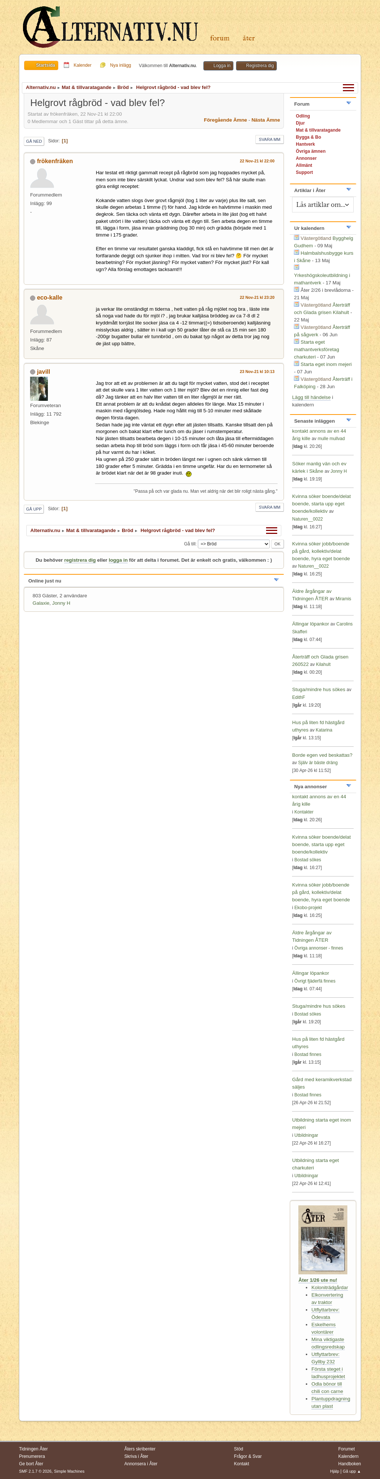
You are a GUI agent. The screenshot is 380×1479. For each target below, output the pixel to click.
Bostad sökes (307, 859)
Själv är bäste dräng (318, 762)
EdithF (298, 697)
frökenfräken (55, 161)
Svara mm (269, 139)
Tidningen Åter (33, 1449)
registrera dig (80, 560)
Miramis (343, 598)
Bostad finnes (307, 1054)
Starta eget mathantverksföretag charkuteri (316, 349)
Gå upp (34, 509)
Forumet (346, 1449)
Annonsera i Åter (140, 1463)
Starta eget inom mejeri (326, 364)
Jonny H (61, 603)
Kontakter (303, 812)
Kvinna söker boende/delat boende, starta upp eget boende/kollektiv (321, 503)
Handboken (349, 1463)
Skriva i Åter (136, 1456)
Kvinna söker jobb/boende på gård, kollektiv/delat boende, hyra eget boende (321, 551)
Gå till (190, 544)
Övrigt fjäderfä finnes (314, 981)
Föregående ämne (225, 120)
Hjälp (334, 1471)
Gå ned (34, 141)
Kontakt (241, 1463)
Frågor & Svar (248, 1456)
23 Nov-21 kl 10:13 (257, 371)
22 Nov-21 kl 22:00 (257, 161)
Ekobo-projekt (308, 907)
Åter (249, 38)
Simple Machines (69, 1471)
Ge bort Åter (31, 1463)
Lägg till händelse (311, 397)
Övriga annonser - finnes (318, 948)
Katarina (324, 730)
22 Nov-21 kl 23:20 (257, 297)
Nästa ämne (266, 120)
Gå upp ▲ (352, 1471)
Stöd (238, 1449)
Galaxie (41, 603)
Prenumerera (32, 1456)
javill (43, 372)
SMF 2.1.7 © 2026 (35, 1471)
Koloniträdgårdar (329, 1287)
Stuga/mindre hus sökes (318, 689)
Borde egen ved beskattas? (322, 755)
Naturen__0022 (307, 519)
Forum (220, 38)
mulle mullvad (331, 438)
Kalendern (348, 1456)
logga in (118, 560)
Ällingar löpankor (311, 624)
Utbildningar (306, 1135)
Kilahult (323, 664)
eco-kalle (49, 297)
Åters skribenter (139, 1449)
